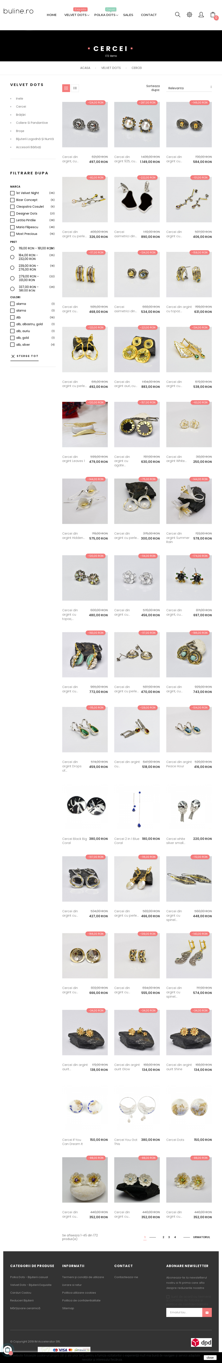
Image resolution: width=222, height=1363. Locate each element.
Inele (19, 99)
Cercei (21, 107)
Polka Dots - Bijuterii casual (29, 1277)
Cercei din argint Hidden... (73, 535)
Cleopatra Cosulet (30, 207)
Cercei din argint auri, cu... (125, 384)
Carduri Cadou (20, 1293)
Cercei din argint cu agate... (122, 461)
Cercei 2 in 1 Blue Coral (126, 841)
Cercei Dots (175, 1140)
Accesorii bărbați (28, 147)
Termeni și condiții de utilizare (83, 1277)
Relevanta (190, 88)
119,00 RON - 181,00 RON (36, 248)
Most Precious (26, 234)
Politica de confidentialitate (81, 1300)
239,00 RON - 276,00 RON (37, 268)
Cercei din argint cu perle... (74, 234)
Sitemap (68, 1308)
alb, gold (22, 338)
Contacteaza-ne (126, 1277)
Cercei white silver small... (175, 841)
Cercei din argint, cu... (70, 159)
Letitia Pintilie (26, 220)
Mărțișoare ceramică (25, 1308)
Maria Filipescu (27, 227)
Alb (18, 318)
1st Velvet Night (27, 193)
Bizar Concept (27, 200)
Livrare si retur (72, 1285)
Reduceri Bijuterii (22, 1300)
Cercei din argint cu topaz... (179, 309)
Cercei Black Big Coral (74, 841)
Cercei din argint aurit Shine (179, 1067)
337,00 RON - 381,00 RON (37, 289)
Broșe (20, 131)
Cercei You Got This (125, 1142)
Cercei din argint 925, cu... (125, 159)
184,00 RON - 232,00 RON (37, 257)
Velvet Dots (27, 84)
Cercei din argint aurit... (75, 1067)
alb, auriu (23, 331)
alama (21, 304)
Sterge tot (24, 356)
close (210, 1357)
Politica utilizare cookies (79, 1293)
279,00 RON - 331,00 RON (37, 278)
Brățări (21, 115)
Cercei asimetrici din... (125, 234)
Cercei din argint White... (176, 459)
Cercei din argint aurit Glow (127, 1067)
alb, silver (23, 345)
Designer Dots (26, 214)
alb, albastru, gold (29, 324)
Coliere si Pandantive (32, 123)
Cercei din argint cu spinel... (174, 915)
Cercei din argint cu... (174, 159)
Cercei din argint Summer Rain (177, 537)
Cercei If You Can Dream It (72, 1142)
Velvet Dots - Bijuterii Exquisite (31, 1285)
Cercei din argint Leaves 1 (73, 459)
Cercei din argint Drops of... (72, 766)
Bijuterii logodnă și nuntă (35, 139)
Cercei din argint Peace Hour (179, 764)
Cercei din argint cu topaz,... (70, 614)
